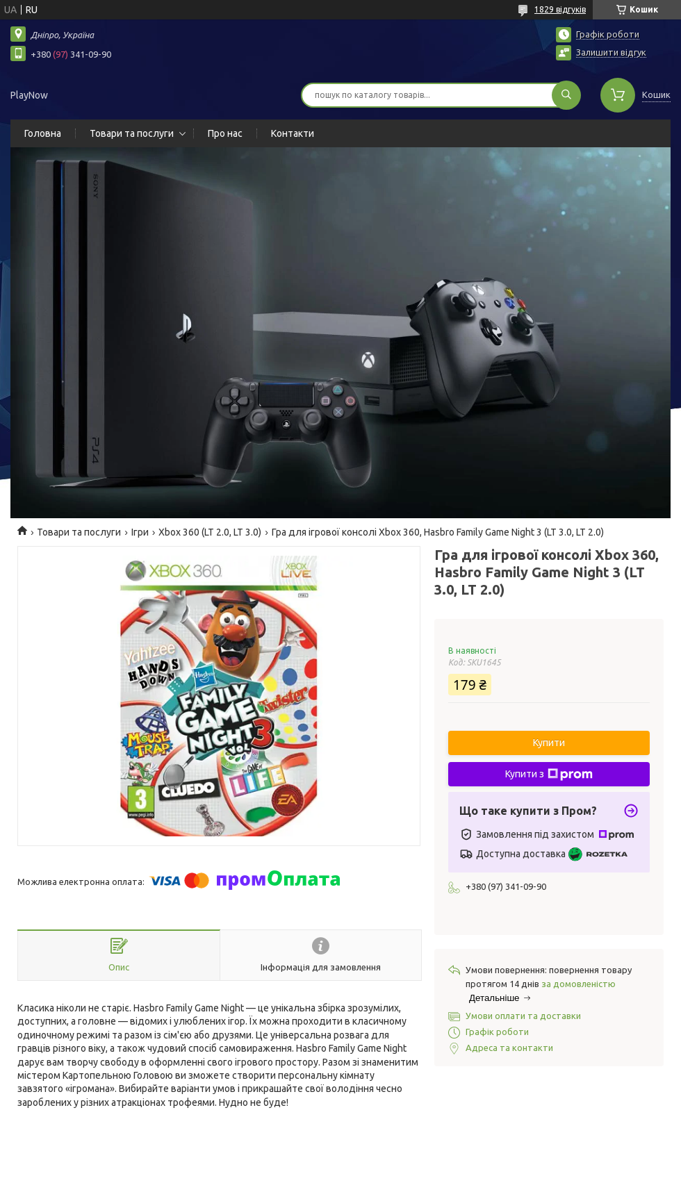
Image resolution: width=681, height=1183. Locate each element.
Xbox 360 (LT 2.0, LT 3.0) (209, 532)
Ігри (140, 532)
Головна (42, 133)
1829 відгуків (560, 9)
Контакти (292, 133)
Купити (549, 742)
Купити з (549, 774)
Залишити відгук (611, 52)
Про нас (225, 133)
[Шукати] (566, 95)
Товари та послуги (132, 133)
